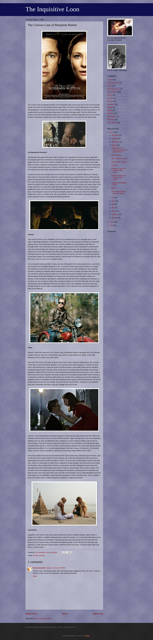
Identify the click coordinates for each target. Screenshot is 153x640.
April (113, 207)
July (113, 197)
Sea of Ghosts (116, 155)
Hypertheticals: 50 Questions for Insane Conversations (119, 150)
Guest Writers (112, 92)
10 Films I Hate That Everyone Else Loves (118, 177)
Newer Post (31, 613)
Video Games (112, 123)
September (116, 142)
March (114, 211)
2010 (112, 225)
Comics (110, 80)
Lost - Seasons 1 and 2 (119, 158)
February (115, 214)
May (113, 204)
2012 (112, 132)
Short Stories (111, 116)
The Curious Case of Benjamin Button (118, 192)
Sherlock (114, 165)
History (109, 95)
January (115, 218)
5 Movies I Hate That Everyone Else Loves (118, 170)
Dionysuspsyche (39, 568)
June (113, 201)
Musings (110, 101)
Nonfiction (110, 104)
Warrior (113, 188)
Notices (110, 107)
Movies (35, 555)
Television (110, 119)
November (115, 135)
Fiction (109, 86)
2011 (112, 222)
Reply (35, 576)
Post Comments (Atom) (43, 618)
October (115, 138)
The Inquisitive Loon (52, 9)
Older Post (98, 613)
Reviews (42, 555)
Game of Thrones (113, 89)
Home (65, 613)
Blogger (87, 636)
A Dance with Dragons (119, 162)
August (114, 145)
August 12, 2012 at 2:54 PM (55, 568)
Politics (109, 110)
